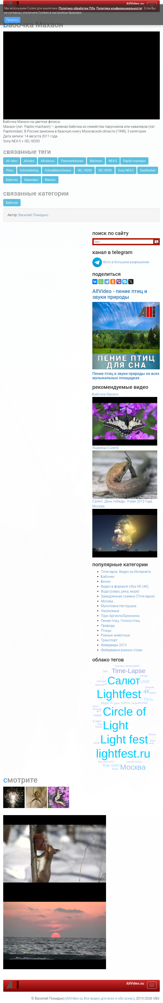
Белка (115, 769)
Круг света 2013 (106, 762)
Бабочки (107, 577)
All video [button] (11, 161)
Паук (105, 671)
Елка (100, 724)
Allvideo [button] (29, 161)
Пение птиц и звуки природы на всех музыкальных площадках (125, 375)
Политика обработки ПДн (77, 8)
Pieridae (144, 676)
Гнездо (134, 703)
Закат (97, 715)
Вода (152, 740)
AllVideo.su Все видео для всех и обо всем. (99, 998)
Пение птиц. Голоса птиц (120, 621)
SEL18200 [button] (105, 170)
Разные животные (115, 635)
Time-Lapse (128, 670)
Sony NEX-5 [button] (126, 170)
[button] (97, 335)
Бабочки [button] (12, 202)
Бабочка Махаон (105, 394)
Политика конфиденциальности (119, 8)
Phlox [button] (9, 170)
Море (105, 703)
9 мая (97, 721)
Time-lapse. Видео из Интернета (126, 572)
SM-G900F (143, 703)
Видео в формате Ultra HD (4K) (124, 586)
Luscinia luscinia (134, 762)
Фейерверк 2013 (114, 645)
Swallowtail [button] (147, 170)
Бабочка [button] (12, 179)
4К (105, 684)
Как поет (111, 765)
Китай (96, 743)
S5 (111, 703)
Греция (98, 727)
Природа (108, 626)
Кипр (151, 743)
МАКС (137, 666)
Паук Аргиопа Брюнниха (120, 616)
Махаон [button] (50, 179)
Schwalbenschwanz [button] (58, 170)
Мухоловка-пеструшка (118, 606)
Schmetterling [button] (29, 170)
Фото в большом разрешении (126, 262)
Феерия (152, 734)
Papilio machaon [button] (134, 161)
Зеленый (149, 687)
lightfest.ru (123, 753)
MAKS (153, 693)
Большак (97, 709)
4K (147, 691)
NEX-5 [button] (113, 161)
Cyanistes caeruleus (124, 666)
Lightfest (119, 694)
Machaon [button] (96, 161)
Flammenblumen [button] (72, 161)
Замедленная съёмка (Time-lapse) (128, 596)
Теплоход (101, 681)
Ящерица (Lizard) (105, 448)
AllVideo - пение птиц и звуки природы (119, 294)
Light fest (124, 739)
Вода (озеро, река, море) (120, 591)
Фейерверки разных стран (121, 650)
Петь (148, 699)
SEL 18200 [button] (85, 170)
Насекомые (110, 611)
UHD (145, 681)
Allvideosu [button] (47, 161)
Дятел (117, 703)
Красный (99, 685)
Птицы (106, 631)
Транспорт (109, 640)
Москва (107, 601)
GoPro (125, 703)
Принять (12, 20)
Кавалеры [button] (31, 179)
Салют (123, 681)
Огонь (96, 706)
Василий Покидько (33, 215)
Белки (106, 582)
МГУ (99, 711)
